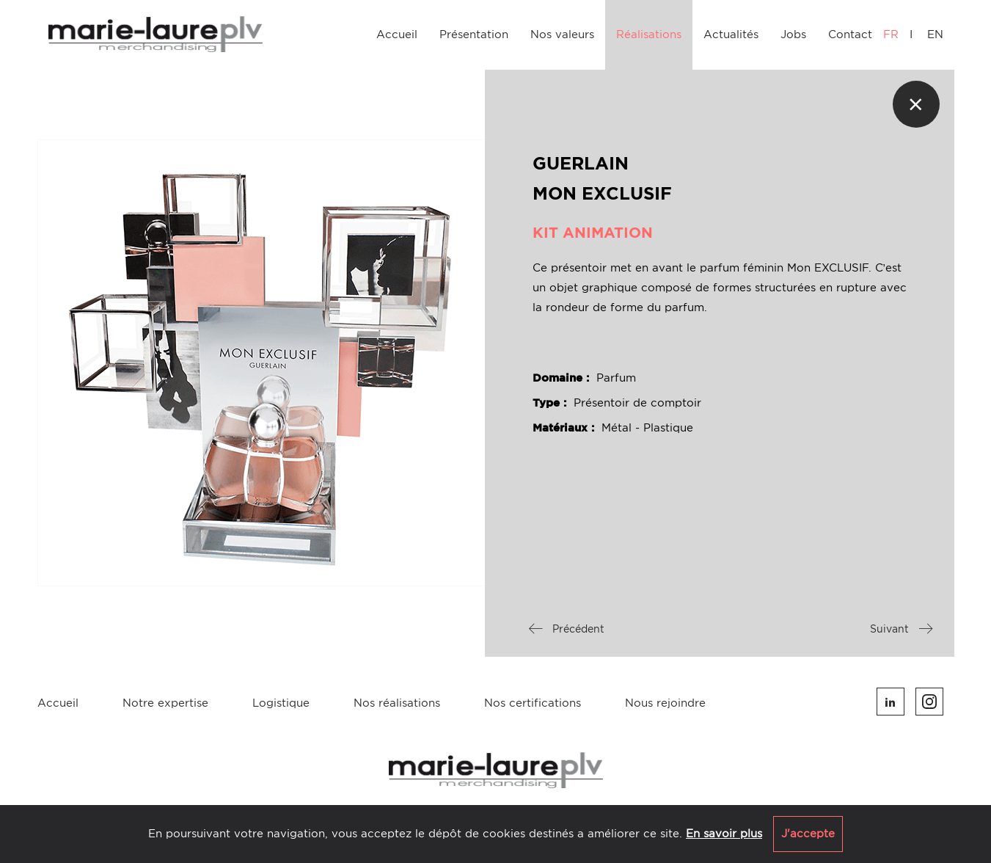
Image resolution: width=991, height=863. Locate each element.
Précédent (566, 629)
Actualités (730, 34)
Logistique (281, 703)
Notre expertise (165, 703)
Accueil (396, 34)
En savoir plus (724, 833)
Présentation (473, 34)
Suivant (901, 629)
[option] (261, 363)
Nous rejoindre (665, 703)
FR (891, 34)
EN (935, 34)
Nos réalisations (397, 703)
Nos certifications (532, 703)
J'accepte (808, 833)
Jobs (793, 34)
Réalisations (648, 34)
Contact (850, 34)
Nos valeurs (562, 34)
